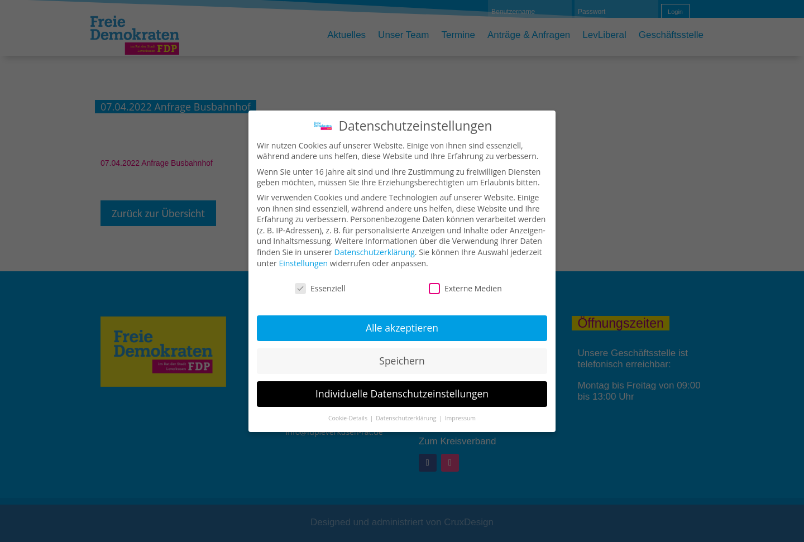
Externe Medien (465, 288)
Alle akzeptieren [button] (402, 327)
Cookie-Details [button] (348, 418)
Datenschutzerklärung (374, 252)
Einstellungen (303, 263)
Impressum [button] (460, 418)
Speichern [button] (401, 360)
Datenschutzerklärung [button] (407, 418)
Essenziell (320, 288)
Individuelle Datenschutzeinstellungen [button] (402, 393)
